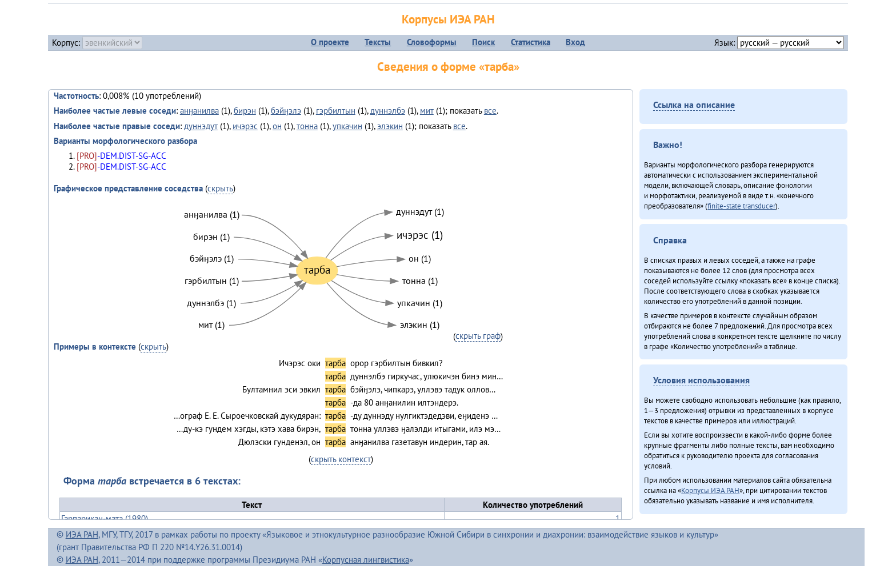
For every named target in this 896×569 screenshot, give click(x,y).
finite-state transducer (741, 206)
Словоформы (432, 42)
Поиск (483, 42)
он (277, 126)
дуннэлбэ (387, 110)
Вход (575, 42)
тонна (307, 126)
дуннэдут (201, 126)
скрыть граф (478, 335)
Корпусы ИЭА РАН (448, 19)
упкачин (347, 126)
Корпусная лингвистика (365, 559)
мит (427, 110)
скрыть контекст (341, 459)
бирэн (245, 110)
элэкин (390, 126)
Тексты (378, 42)
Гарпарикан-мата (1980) (104, 518)
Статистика (530, 42)
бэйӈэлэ (286, 110)
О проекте (330, 42)
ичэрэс (245, 126)
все (490, 110)
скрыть (220, 188)
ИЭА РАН (82, 534)
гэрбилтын (335, 110)
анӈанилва (199, 110)
